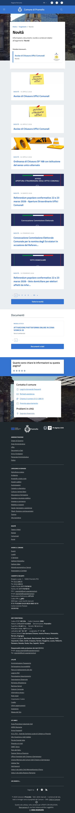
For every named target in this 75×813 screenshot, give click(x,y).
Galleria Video (15, 564)
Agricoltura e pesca (17, 472)
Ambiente (14, 475)
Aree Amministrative (18, 444)
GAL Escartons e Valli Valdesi (21, 737)
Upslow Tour (15, 763)
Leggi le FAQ (15, 673)
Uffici (13, 447)
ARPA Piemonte (16, 727)
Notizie (13, 533)
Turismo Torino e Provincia (19, 753)
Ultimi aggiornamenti (18, 705)
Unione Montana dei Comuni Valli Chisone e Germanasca (30, 759)
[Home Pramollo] (30, 9)
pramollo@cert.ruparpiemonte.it (26, 591)
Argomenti (22, 26)
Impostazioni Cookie (18, 699)
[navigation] (4, 9)
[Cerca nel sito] (61, 9)
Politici (13, 460)
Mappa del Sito (16, 712)
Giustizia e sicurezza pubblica (20, 498)
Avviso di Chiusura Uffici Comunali (30, 55)
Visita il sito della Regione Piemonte (23, 773)
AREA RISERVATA (36, 810)
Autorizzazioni (16, 485)
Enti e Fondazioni (17, 453)
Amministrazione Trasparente (21, 663)
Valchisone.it (15, 766)
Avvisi (13, 539)
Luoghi (13, 554)
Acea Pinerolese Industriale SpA (22, 724)
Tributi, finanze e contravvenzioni (22, 511)
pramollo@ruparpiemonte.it (25, 593)
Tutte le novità (37, 301)
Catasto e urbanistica (18, 488)
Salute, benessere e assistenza (21, 508)
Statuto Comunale (17, 689)
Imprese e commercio (18, 501)
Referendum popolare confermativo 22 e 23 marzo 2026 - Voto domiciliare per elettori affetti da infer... (36, 281)
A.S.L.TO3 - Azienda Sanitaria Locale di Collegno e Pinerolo (31, 733)
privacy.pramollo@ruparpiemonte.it (27, 650)
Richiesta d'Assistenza (18, 682)
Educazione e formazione (19, 495)
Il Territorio (14, 557)
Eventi (13, 551)
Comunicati (15, 536)
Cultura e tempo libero (18, 491)
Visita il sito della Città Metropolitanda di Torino (27, 769)
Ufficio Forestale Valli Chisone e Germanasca (26, 756)
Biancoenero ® (24, 807)
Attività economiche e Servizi (21, 567)
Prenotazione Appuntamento (21, 676)
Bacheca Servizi (16, 686)
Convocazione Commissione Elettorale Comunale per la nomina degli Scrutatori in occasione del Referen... (36, 241)
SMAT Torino (15, 746)
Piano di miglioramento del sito (21, 669)
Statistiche (14, 709)
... (31, 295)
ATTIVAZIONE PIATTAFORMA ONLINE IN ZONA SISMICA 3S (34, 329)
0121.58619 (18, 581)
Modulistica (19, 323)
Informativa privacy (17, 692)
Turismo (13, 514)
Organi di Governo (17, 440)
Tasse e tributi (16, 529)
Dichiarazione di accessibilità (20, 666)
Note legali (14, 696)
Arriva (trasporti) (16, 730)
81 (34, 295)
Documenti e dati (37, 346)
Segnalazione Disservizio (19, 679)
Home (15, 26)
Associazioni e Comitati (19, 570)
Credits (13, 702)
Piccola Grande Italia (18, 740)
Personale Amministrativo (20, 457)
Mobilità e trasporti (17, 504)
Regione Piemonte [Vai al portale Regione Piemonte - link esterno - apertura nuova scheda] (16, 3)
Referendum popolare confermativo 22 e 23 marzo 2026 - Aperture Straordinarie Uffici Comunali (36, 201)
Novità (16, 92)
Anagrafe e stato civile (18, 478)
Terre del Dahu (16, 750)
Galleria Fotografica (17, 561)
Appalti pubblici (16, 482)
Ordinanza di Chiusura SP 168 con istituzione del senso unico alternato (37, 163)
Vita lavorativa (16, 517)
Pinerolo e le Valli (17, 743)
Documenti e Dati (17, 450)
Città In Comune (54, 799)
